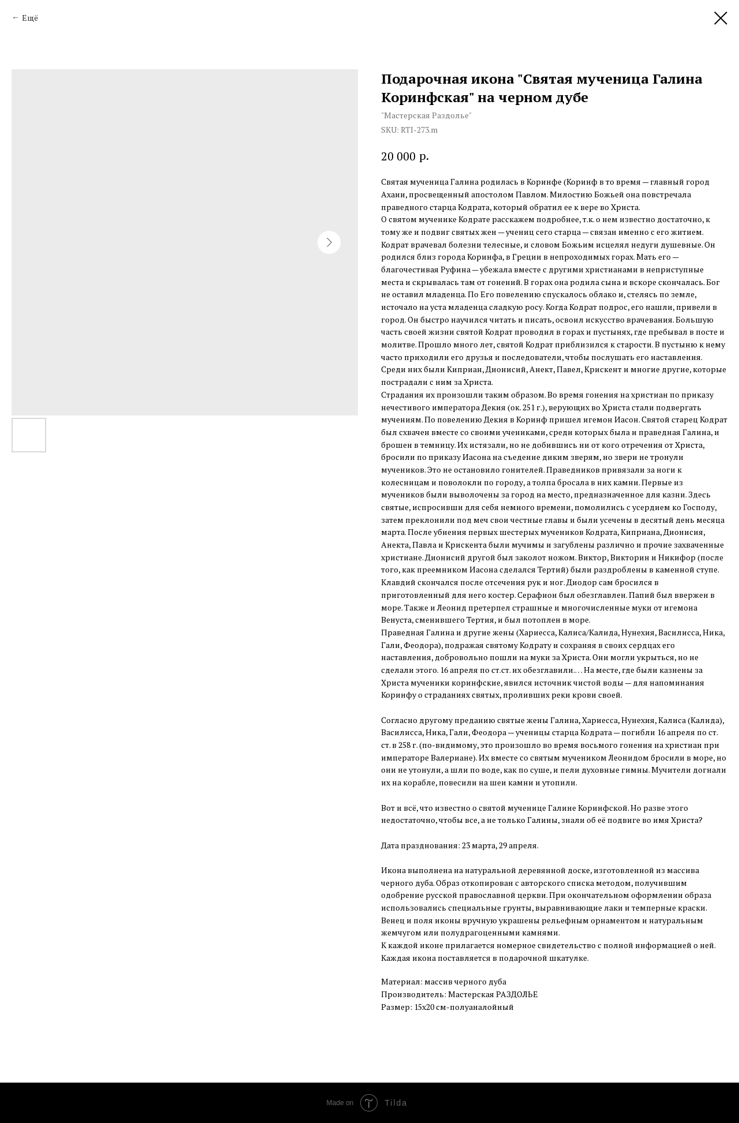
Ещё (30, 17)
